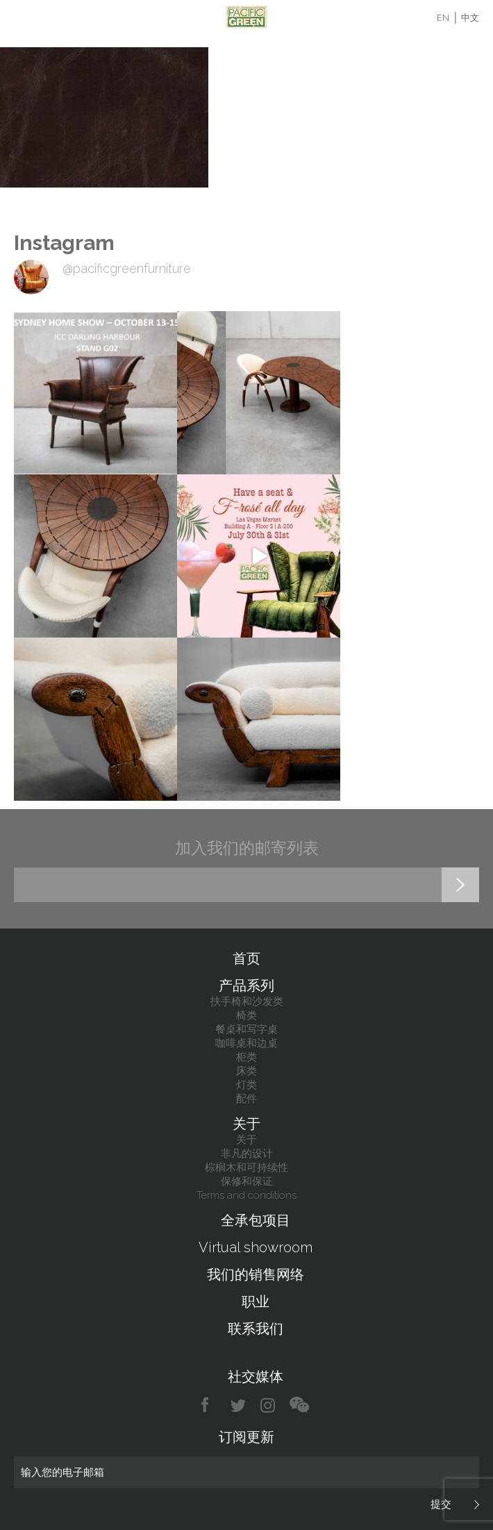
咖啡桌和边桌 (246, 1043)
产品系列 (246, 985)
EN (443, 18)
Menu (22, 17)
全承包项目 (255, 1220)
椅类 (246, 1015)
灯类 (246, 1085)
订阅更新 (246, 1437)
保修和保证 (247, 1181)
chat (299, 1405)
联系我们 (255, 1328)
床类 (246, 1071)
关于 (246, 1123)
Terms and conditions (246, 1195)
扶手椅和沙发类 (246, 1001)
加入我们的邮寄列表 (247, 847)
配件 (246, 1098)
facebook (210, 1405)
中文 (470, 18)
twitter (239, 1405)
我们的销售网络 (255, 1274)
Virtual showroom (255, 1247)
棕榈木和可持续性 (246, 1167)
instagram (268, 1405)
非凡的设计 (247, 1153)
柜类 (246, 1057)
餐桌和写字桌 (246, 1029)
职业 (255, 1301)
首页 (246, 958)
